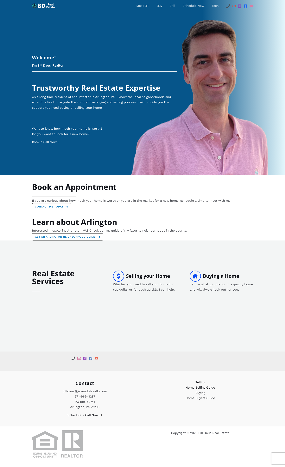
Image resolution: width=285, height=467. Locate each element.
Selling (200, 382)
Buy (163, 6)
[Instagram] (239, 6)
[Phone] (228, 6)
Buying (200, 393)
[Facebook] (245, 6)
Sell (175, 6)
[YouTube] (251, 6)
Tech (215, 6)
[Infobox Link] (144, 281)
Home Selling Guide (200, 388)
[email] (79, 358)
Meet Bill (148, 6)
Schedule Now (195, 6)
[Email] (234, 6)
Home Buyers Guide (200, 398)
